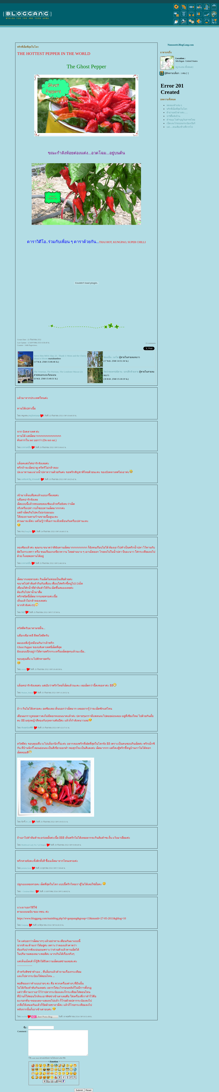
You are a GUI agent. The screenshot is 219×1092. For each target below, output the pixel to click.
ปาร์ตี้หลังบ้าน (173, 116)
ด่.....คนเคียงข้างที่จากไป (180, 127)
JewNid (26, 1016)
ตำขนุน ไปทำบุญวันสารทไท (181, 119)
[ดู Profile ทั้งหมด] (184, 67)
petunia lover (28, 868)
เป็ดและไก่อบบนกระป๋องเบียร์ (181, 123)
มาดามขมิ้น (28, 447)
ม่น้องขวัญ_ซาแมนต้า (32, 479)
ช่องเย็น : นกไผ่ (111, 357)
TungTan (30, 531)
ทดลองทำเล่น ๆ (174, 105)
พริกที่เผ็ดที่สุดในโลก (177, 109)
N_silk (30, 822)
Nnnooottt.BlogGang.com (181, 45)
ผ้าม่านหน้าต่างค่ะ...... (177, 112)
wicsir (25, 669)
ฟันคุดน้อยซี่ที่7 (29, 728)
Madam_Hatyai (29, 693)
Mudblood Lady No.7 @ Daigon (35, 845)
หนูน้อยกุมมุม (36, 416)
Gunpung (26, 925)
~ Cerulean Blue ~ (30, 891)
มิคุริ (25, 612)
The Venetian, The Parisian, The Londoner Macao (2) (58, 371)
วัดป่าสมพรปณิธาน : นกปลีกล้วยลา (121, 371)
